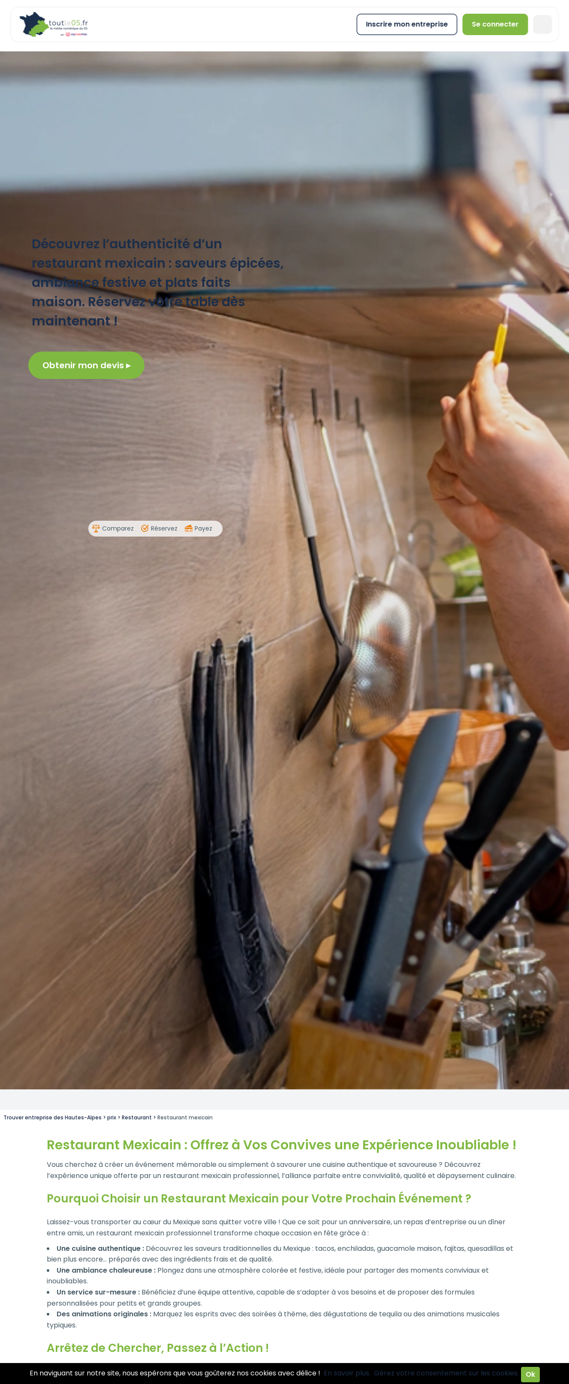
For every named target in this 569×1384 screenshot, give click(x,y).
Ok (530, 1374)
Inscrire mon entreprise (407, 24)
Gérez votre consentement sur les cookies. (446, 1373)
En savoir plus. (347, 1373)
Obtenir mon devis (86, 365)
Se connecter (495, 24)
